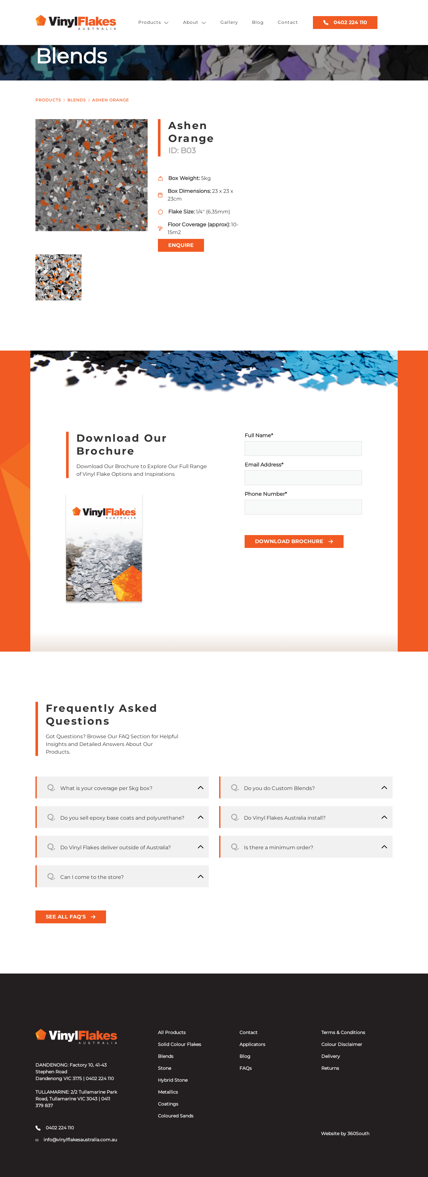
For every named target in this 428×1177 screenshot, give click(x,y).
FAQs (245, 1068)
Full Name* (303, 444)
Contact (288, 22)
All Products (172, 1032)
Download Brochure (294, 541)
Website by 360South (345, 1133)
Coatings (168, 1104)
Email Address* (303, 473)
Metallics (168, 1092)
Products (153, 22)
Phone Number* (303, 502)
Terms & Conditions (343, 1032)
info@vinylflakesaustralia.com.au (76, 1140)
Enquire (181, 245)
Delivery (330, 1056)
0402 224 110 (345, 22)
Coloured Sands (175, 1116)
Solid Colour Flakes (179, 1044)
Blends (76, 100)
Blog (258, 22)
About (194, 22)
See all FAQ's (71, 917)
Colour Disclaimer (341, 1044)
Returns (330, 1068)
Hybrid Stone (173, 1080)
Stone (164, 1068)
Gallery (229, 22)
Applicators (252, 1044)
